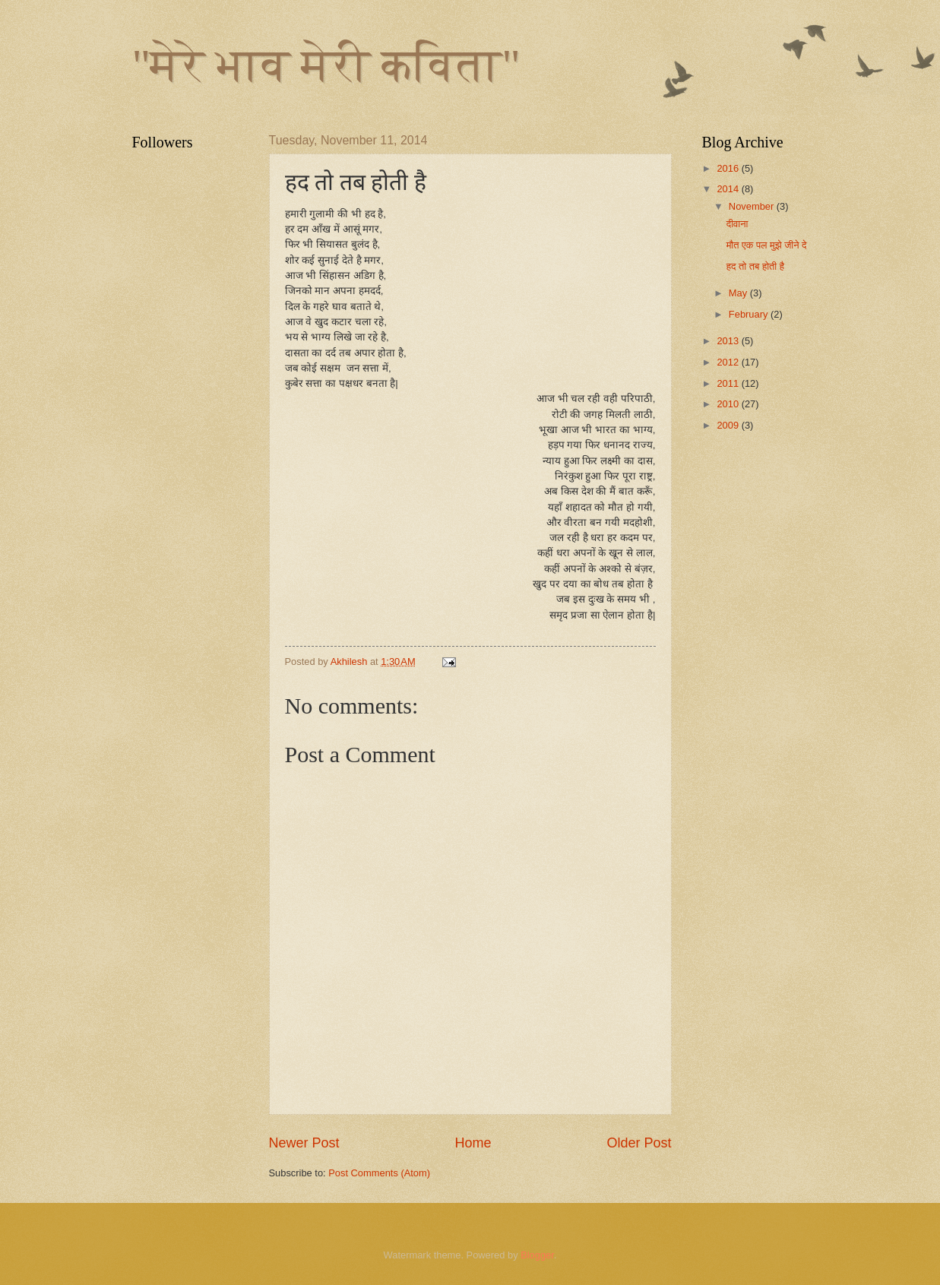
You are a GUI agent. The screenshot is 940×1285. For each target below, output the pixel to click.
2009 (729, 425)
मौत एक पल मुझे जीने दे (766, 245)
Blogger (537, 1255)
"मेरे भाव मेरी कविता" (326, 65)
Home (472, 1142)
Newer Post (304, 1142)
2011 (729, 383)
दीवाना (737, 223)
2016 (729, 168)
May (739, 293)
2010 (729, 404)
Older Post (638, 1142)
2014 (729, 189)
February (750, 314)
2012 (729, 362)
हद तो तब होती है (755, 266)
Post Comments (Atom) (379, 1173)
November (753, 206)
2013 (729, 341)
